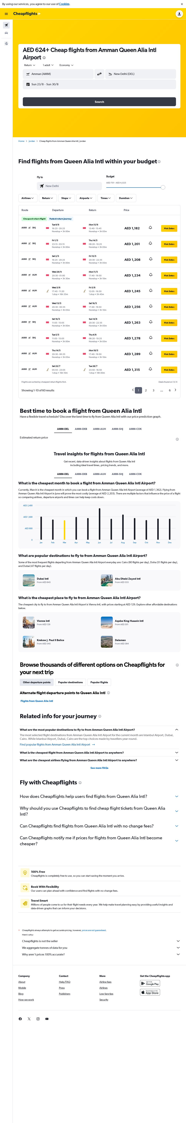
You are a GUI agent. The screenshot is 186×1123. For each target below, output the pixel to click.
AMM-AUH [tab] (99, 428)
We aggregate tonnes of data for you (101, 947)
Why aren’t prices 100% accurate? (101, 954)
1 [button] (138, 390)
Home (21, 141)
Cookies (64, 4)
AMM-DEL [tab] (63, 428)
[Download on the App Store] (150, 992)
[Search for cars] (6, 33)
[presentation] (44, 57)
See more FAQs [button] (99, 767)
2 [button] (146, 390)
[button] (182, 4)
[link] (20, 1019)
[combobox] (30, 65)
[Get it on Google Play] (150, 983)
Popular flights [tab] (99, 682)
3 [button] (153, 390)
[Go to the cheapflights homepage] (27, 14)
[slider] (163, 187)
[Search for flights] (6, 25)
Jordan (32, 141)
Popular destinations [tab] (70, 682)
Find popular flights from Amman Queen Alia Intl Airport (57, 744)
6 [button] (170, 390)
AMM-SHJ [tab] (117, 428)
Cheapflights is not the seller (101, 941)
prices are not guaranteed (94, 930)
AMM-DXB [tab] (81, 428)
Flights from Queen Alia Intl (37, 700)
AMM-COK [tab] (135, 428)
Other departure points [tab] (36, 682)
